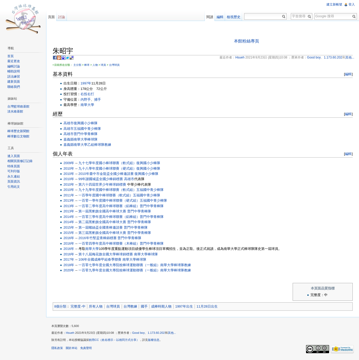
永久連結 (13, 176)
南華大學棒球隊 (86, 139)
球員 (103, 64)
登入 (352, 4)
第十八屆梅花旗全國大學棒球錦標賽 (105, 254)
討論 (61, 17)
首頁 (10, 56)
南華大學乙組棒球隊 (89, 145)
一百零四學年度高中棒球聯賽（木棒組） (109, 243)
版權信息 (153, 339)
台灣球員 (114, 64)
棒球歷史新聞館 (18, 131)
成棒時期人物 (161, 306)
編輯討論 (13, 66)
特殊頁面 (13, 166)
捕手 (97, 99)
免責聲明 (86, 348)
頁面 (51, 17)
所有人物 (96, 306)
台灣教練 (130, 306)
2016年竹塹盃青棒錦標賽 (97, 238)
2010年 (68, 168)
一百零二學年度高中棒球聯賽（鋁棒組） (109, 206)
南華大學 (87, 105)
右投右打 (87, 94)
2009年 (68, 163)
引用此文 (13, 187)
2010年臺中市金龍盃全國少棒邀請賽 (105, 174)
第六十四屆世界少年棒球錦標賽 (102, 184)
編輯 (348, 74)
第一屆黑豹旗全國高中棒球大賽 (102, 211)
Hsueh (70, 332)
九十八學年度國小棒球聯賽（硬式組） (107, 168)
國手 (144, 306)
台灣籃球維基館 (18, 106)
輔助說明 (13, 71)
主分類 (77, 64)
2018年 (68, 265)
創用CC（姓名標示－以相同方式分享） (114, 339)
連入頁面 (13, 156)
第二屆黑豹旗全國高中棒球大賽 (102, 222)
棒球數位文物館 (18, 136)
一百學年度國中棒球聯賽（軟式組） (105, 195)
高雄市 (68, 123)
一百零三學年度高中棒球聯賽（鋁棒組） (109, 217)
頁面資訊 (13, 181)
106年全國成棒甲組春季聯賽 (99, 259)
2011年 (68, 195)
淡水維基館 (15, 111)
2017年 (68, 259)
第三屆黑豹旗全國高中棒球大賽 (102, 233)
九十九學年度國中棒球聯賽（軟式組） (107, 190)
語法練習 (13, 76)
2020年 (68, 270)
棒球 (86, 64)
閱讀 (209, 17)
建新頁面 (13, 81)
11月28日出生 (207, 306)
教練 (107, 145)
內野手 (86, 99)
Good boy (138, 332)
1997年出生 (184, 306)
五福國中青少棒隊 (87, 129)
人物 (95, 64)
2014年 (68, 217)
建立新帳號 (334, 4)
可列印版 (13, 171)
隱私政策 (57, 348)
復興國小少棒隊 (86, 123)
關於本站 (71, 348)
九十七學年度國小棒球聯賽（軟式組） (107, 163)
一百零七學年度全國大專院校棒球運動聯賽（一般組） (119, 265)
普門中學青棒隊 (86, 134)
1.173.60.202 (156, 332)
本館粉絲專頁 (246, 41)
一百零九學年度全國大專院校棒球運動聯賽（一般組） (119, 270)
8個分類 (60, 306)
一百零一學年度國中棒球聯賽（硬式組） (109, 200)
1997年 (86, 83)
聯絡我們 (13, 87)
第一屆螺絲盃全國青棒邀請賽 (100, 227)
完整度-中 (78, 306)
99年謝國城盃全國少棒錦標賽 (100, 179)
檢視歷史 (233, 17)
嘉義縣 (68, 139)
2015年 (68, 227)
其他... (172, 332)
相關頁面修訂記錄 (20, 161)
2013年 (68, 200)
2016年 (68, 238)
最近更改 (13, 61)
